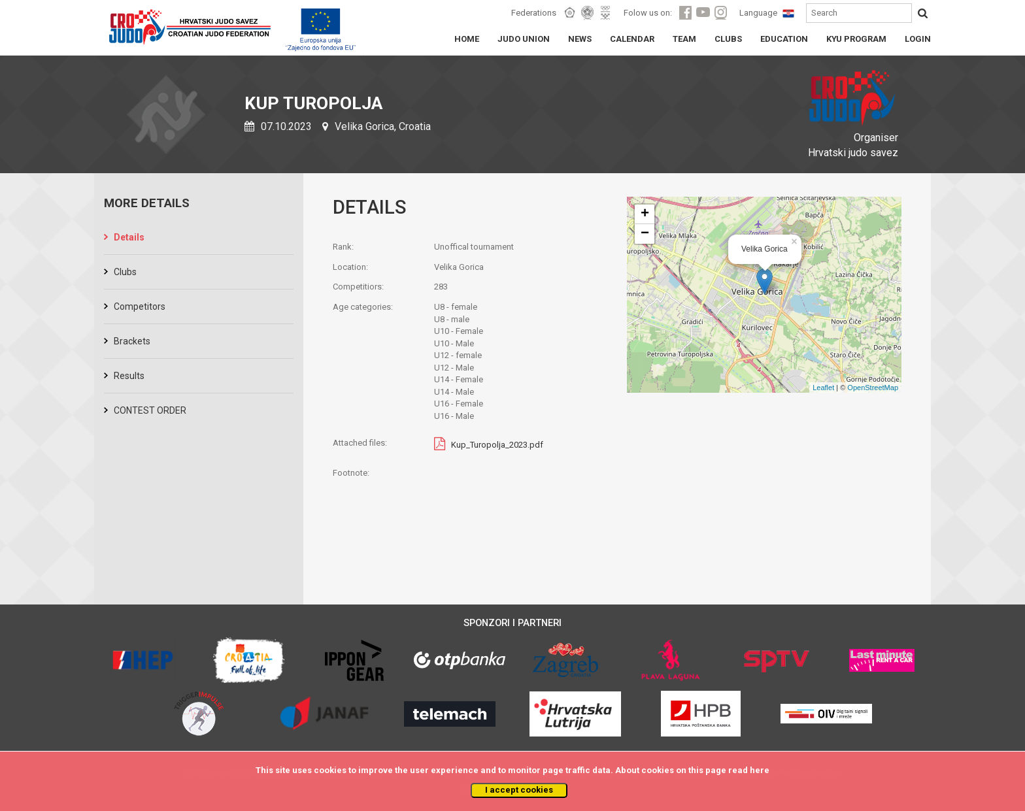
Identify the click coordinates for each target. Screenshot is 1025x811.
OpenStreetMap (872, 387)
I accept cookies (519, 790)
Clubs (125, 272)
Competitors (139, 306)
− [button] (645, 234)
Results (129, 376)
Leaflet (823, 387)
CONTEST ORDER (150, 410)
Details (129, 237)
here (759, 770)
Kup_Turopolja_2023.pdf (497, 445)
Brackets (132, 341)
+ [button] (645, 214)
